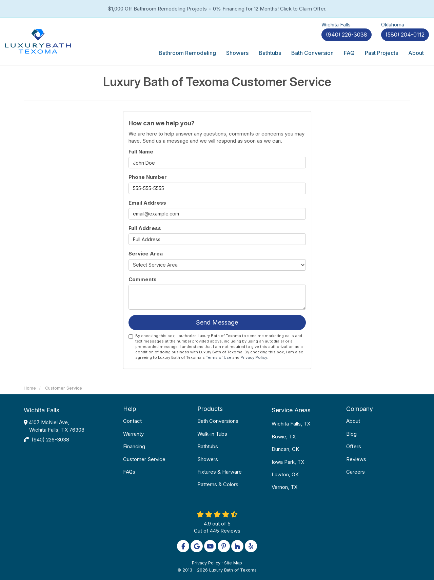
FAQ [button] (349, 52)
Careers (355, 472)
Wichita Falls (41, 410)
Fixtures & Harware (219, 472)
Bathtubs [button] (270, 52)
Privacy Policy (253, 357)
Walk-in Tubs (212, 434)
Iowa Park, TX (288, 462)
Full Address (145, 228)
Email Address (147, 203)
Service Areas (291, 410)
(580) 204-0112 (405, 34)
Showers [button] (237, 52)
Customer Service (144, 459)
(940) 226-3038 (50, 439)
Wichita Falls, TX (291, 423)
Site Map (233, 562)
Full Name (141, 151)
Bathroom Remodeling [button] (187, 52)
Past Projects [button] (381, 52)
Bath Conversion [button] (312, 52)
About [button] (416, 52)
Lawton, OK (285, 474)
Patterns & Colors (217, 484)
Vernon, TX (284, 487)
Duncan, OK (285, 449)
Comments (143, 279)
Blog (351, 434)
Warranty (133, 434)
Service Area (146, 253)
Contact (132, 421)
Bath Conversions (217, 421)
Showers (207, 459)
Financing (134, 446)
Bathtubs (207, 446)
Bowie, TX (284, 436)
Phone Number (148, 177)
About (353, 421)
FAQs (129, 472)
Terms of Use (218, 357)
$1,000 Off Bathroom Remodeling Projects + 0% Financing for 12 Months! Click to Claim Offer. (217, 8)
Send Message (217, 322)
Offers (353, 446)
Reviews (356, 459)
